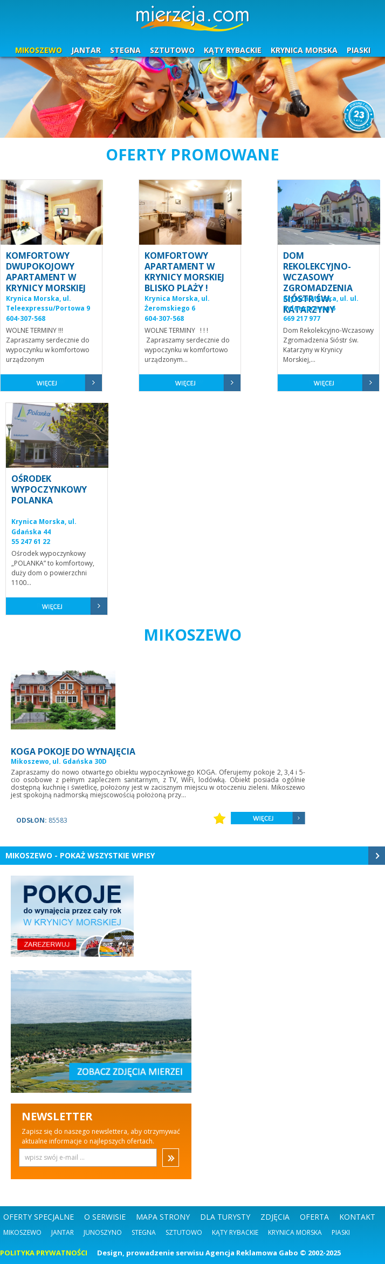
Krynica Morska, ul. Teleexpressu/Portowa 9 (48, 303)
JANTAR (86, 50)
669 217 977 (301, 318)
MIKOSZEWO (38, 50)
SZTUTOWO (172, 50)
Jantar (62, 1232)
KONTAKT (357, 1217)
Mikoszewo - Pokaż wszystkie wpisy (80, 855)
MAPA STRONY (163, 1217)
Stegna (144, 1232)
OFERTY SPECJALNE (38, 1217)
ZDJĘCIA (275, 1217)
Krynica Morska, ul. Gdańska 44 (44, 526)
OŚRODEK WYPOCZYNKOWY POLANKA (49, 489)
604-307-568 (25, 318)
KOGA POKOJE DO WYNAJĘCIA (73, 751)
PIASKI (358, 50)
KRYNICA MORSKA (304, 50)
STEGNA (125, 50)
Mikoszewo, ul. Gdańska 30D (59, 761)
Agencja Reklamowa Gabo (251, 1253)
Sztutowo (184, 1232)
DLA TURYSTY (225, 1217)
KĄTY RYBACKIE (233, 50)
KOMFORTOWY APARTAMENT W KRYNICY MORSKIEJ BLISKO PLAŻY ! (184, 272)
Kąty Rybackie (235, 1232)
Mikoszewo (22, 1232)
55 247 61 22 (30, 541)
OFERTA (314, 1217)
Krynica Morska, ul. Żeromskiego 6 (177, 303)
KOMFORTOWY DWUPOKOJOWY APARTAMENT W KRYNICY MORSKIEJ (46, 272)
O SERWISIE (105, 1217)
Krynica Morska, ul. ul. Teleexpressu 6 (321, 303)
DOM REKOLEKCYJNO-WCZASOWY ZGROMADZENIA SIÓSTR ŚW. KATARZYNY (318, 282)
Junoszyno (103, 1232)
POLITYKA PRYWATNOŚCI (43, 1253)
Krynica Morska (295, 1232)
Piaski (341, 1232)
